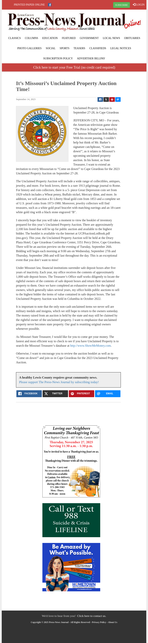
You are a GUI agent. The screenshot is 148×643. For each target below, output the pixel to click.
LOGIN (139, 4)
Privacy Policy (99, 622)
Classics (14, 38)
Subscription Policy (58, 58)
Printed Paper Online (29, 4)
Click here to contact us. (91, 615)
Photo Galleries (29, 48)
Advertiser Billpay (91, 58)
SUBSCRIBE (121, 5)
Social (51, 48)
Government (89, 38)
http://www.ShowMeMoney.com (90, 345)
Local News (111, 38)
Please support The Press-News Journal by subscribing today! (59, 382)
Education (50, 38)
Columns (31, 38)
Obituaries (132, 38)
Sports (64, 48)
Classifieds (97, 48)
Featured (69, 38)
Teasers (79, 48)
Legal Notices (120, 48)
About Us (112, 622)
